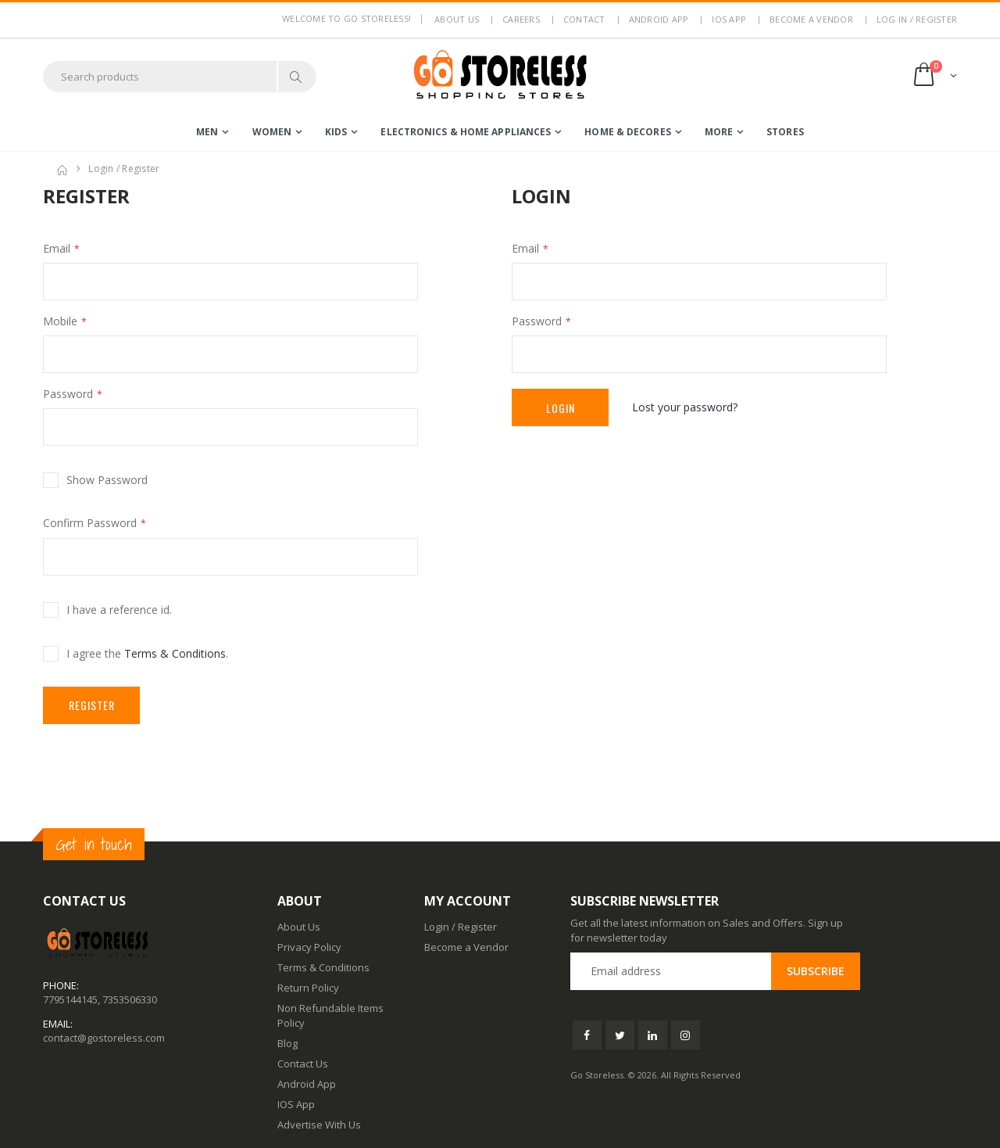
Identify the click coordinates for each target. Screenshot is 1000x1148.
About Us (298, 927)
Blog (287, 1043)
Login (560, 408)
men (207, 131)
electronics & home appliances (465, 131)
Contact (584, 19)
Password (68, 393)
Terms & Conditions (175, 653)
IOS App (729, 19)
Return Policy (308, 988)
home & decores (627, 131)
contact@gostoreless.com (104, 1038)
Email (56, 248)
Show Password (107, 479)
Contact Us (302, 1064)
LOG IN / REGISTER (917, 19)
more (719, 131)
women (272, 131)
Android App (659, 19)
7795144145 (70, 999)
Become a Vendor (811, 19)
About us (456, 19)
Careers (521, 19)
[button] (934, 76)
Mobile (60, 321)
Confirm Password (90, 522)
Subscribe (816, 970)
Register (92, 705)
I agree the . (147, 653)
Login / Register (460, 927)
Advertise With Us (319, 1125)
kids (336, 131)
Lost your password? (685, 407)
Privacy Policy (309, 947)
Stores (785, 131)
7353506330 (129, 999)
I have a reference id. (119, 609)
